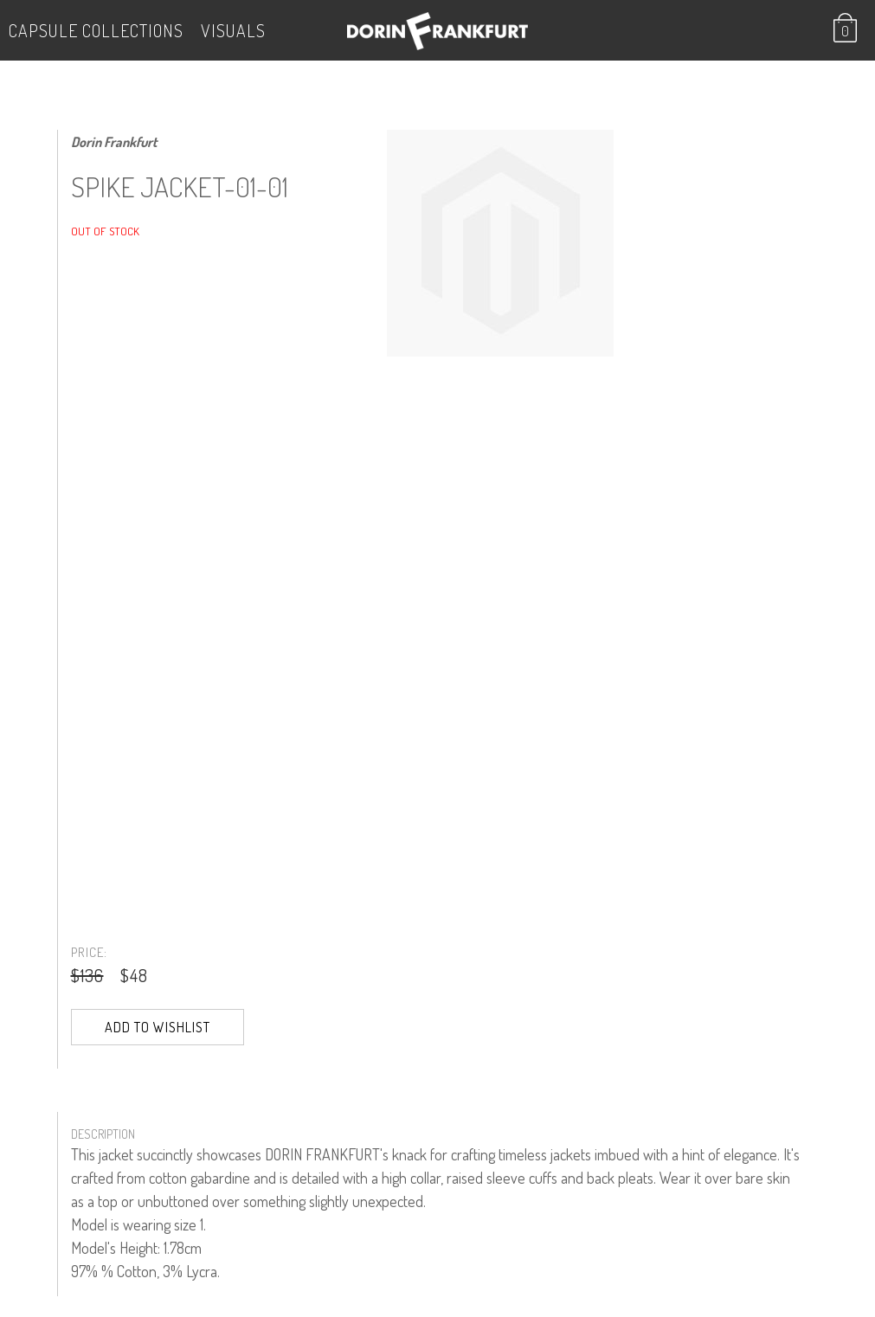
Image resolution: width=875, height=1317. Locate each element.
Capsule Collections (96, 30)
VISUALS (233, 30)
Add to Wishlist (157, 1027)
